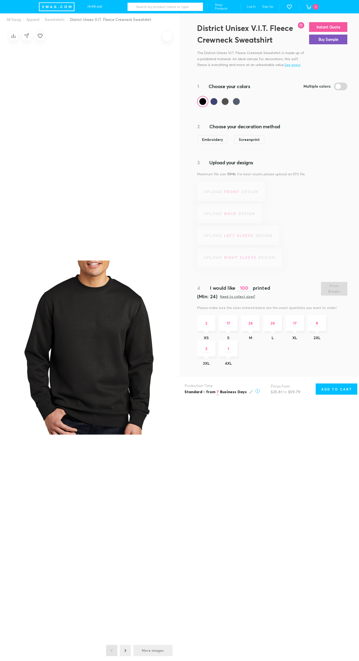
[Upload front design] (231, 191)
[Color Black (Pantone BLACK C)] (202, 101)
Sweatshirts (54, 19)
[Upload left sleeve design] (238, 235)
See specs (293, 65)
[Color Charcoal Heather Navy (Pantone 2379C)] (236, 101)
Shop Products (221, 6)
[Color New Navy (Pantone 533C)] (214, 101)
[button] (289, 6)
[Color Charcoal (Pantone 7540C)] (225, 101)
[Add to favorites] (40, 35)
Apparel (32, 19)
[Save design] (13, 35)
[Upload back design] (229, 213)
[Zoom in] (167, 36)
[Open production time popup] (222, 392)
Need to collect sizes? (237, 296)
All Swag (14, 19)
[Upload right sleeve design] (239, 257)
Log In (251, 6)
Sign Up (267, 6)
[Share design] (26, 35)
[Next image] (125, 650)
